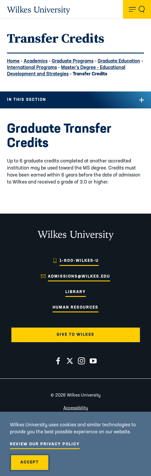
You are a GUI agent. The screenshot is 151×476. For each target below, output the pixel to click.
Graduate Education (119, 61)
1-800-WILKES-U (79, 261)
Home (13, 61)
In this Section (26, 100)
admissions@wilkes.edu (79, 276)
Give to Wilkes (75, 335)
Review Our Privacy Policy (45, 444)
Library (75, 292)
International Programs (32, 67)
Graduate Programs (72, 61)
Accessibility (75, 408)
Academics (36, 61)
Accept (29, 462)
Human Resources (75, 307)
